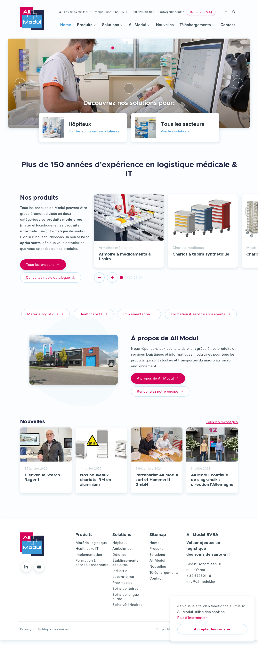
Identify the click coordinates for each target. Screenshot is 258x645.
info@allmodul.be (104, 12)
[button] (234, 12)
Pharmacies (122, 587)
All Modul (139, 24)
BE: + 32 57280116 (73, 12)
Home (65, 24)
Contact (228, 24)
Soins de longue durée (125, 601)
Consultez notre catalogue (50, 277)
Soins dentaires (125, 593)
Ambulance (122, 553)
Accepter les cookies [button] (212, 628)
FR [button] (221, 12)
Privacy (25, 634)
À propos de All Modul (158, 378)
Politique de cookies (53, 634)
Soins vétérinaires (127, 609)
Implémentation (139, 314)
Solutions (112, 24)
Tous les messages (222, 421)
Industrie (119, 575)
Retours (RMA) (201, 12)
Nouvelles (165, 24)
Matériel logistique (45, 314)
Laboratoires (123, 581)
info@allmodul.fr (170, 12)
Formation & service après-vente (201, 314)
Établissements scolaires (125, 567)
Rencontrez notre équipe (160, 391)
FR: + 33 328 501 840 (138, 12)
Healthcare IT (93, 314)
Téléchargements (197, 24)
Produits (86, 24)
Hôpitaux (119, 547)
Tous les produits (43, 264)
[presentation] (20, 83)
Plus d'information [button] (192, 617)
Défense (119, 559)
